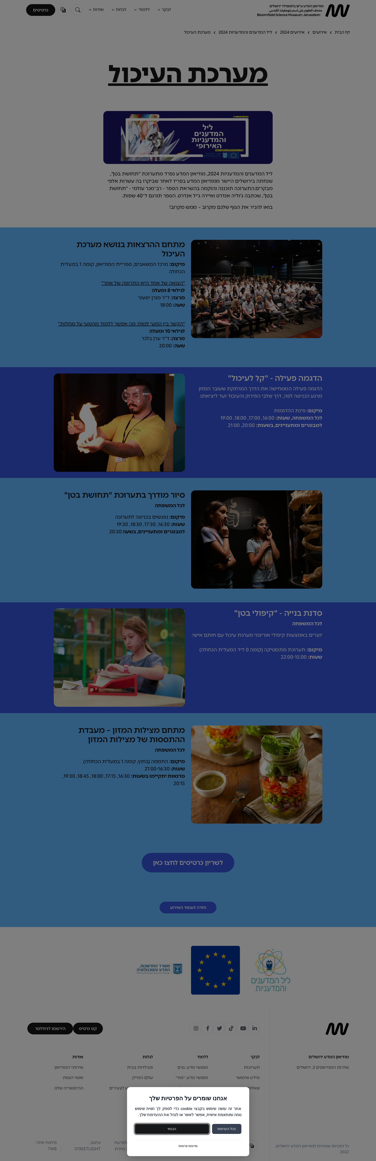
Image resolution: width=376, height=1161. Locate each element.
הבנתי (172, 1129)
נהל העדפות (226, 1129)
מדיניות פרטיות (188, 1146)
